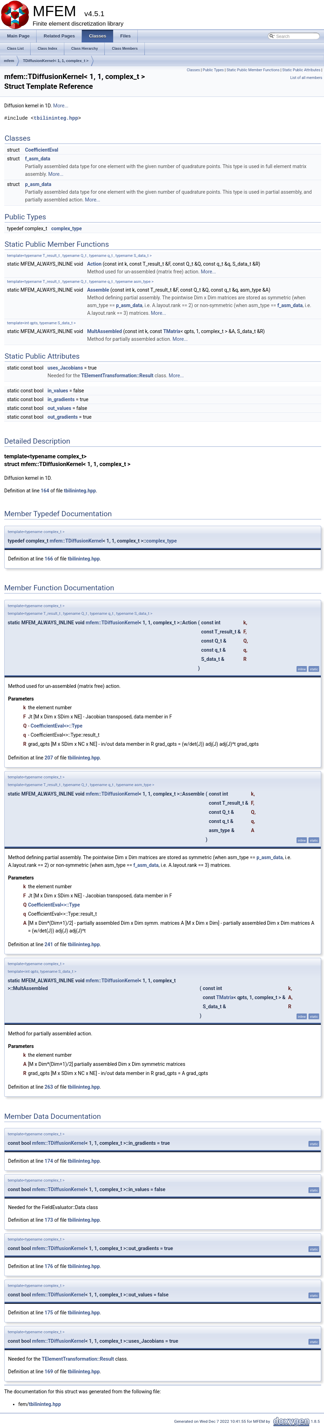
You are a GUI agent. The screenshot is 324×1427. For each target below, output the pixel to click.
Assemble (98, 290)
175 (49, 1312)
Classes (193, 70)
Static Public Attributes (301, 70)
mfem (9, 61)
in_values (57, 390)
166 (49, 559)
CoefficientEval (41, 150)
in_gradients (60, 399)
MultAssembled (104, 331)
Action (94, 264)
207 (49, 758)
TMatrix (171, 331)
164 (45, 490)
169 (49, 1371)
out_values (59, 408)
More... (60, 105)
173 (49, 1220)
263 (49, 1087)
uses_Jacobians (65, 368)
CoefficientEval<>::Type (57, 726)
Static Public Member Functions (253, 70)
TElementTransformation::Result (117, 375)
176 (49, 1266)
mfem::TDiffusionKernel (76, 541)
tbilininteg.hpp (56, 118)
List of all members (306, 77)
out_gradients (62, 417)
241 (49, 944)
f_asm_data (37, 158)
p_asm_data (38, 184)
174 (49, 1161)
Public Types (213, 70)
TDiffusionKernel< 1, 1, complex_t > (55, 61)
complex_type (66, 228)
